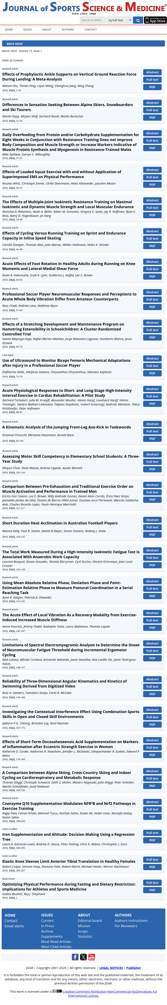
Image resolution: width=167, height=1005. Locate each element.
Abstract (152, 72)
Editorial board (90, 920)
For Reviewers (126, 925)
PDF (152, 87)
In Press (47, 925)
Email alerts (14, 925)
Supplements (51, 936)
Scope (83, 931)
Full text (152, 79)
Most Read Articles (56, 941)
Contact (11, 920)
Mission (84, 925)
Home (10, 915)
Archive (47, 931)
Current (47, 920)
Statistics (85, 936)
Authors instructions (131, 920)
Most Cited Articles (56, 946)
